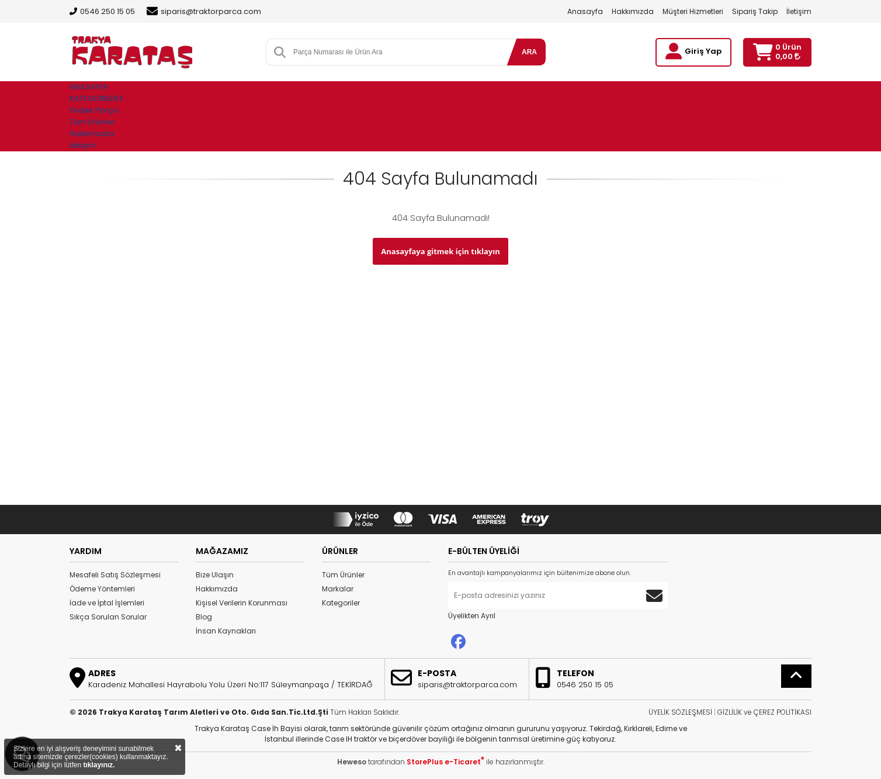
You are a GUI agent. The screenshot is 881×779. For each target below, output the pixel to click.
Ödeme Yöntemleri (102, 589)
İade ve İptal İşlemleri (107, 603)
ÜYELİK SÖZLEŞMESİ (680, 712)
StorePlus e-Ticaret (445, 762)
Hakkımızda (633, 11)
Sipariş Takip (755, 11)
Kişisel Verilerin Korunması (241, 603)
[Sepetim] (762, 52)
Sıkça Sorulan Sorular (108, 617)
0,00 (787, 56)
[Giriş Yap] (673, 51)
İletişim (798, 11)
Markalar (337, 589)
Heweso (351, 762)
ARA (529, 52)
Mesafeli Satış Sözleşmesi (115, 575)
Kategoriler (341, 603)
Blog (204, 617)
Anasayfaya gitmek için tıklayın (440, 251)
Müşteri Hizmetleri (693, 11)
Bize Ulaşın (215, 575)
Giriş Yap (703, 51)
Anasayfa (585, 11)
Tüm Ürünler (343, 575)
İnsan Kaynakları (226, 631)
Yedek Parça (94, 110)
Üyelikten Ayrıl (471, 616)
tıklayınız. (99, 765)
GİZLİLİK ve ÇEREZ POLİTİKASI (764, 712)
